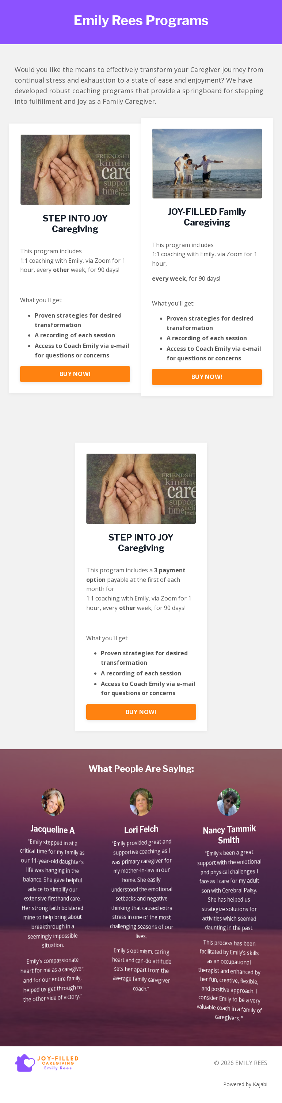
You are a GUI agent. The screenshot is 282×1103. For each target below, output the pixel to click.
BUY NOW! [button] (75, 374)
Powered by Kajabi (245, 1084)
